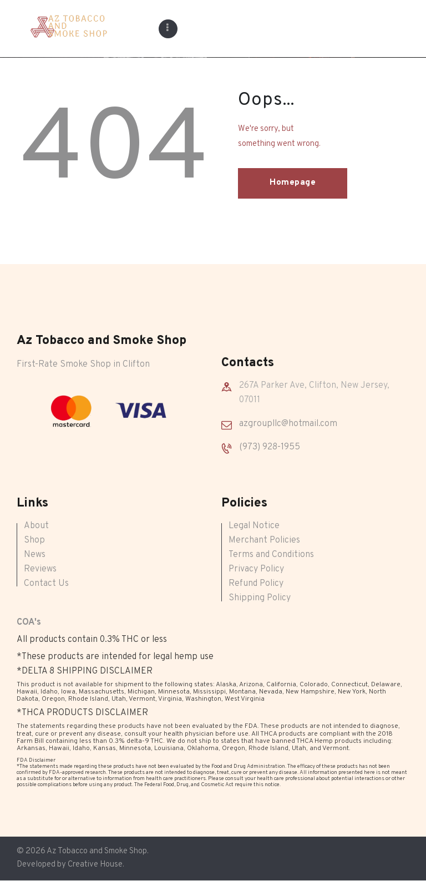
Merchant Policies (264, 540)
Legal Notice (254, 525)
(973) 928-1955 (269, 447)
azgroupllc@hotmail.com (288, 423)
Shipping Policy (260, 598)
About (36, 525)
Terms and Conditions (271, 554)
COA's (29, 622)
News (34, 554)
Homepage (293, 183)
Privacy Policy (256, 569)
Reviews (40, 569)
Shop (34, 540)
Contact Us (46, 583)
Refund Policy (256, 583)
